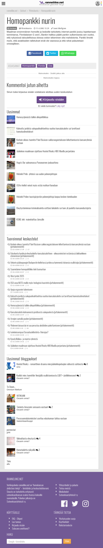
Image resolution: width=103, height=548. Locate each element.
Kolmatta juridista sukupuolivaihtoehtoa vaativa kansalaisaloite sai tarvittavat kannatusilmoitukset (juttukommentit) (49, 297)
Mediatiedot (64, 491)
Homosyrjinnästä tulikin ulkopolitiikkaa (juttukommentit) (32, 305)
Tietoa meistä (64, 488)
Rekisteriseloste (65, 525)
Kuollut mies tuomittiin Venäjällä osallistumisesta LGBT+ (49, 375)
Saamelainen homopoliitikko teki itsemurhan (28, 269)
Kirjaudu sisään (51, 99)
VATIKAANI (21, 395)
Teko (9, 461)
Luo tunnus (16, 522)
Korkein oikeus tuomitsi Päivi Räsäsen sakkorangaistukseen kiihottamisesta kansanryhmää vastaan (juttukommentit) (50, 246)
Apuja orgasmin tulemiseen (21, 289)
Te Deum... (11, 387)
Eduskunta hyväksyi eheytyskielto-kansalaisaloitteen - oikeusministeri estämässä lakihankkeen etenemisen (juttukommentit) (48, 255)
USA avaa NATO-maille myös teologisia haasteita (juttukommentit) (37, 282)
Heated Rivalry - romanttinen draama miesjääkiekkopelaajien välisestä (52, 364)
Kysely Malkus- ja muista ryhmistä (24, 339)
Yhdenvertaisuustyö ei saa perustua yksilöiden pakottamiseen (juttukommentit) (42, 325)
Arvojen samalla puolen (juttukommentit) (26, 318)
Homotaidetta (28, 450)
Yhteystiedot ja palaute (68, 485)
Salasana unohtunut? (21, 528)
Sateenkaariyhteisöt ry (68, 495)
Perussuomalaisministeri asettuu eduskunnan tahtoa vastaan (42, 418)
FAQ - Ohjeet (17, 518)
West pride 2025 (17, 276)
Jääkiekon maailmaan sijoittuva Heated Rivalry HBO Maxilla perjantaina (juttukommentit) (45, 345)
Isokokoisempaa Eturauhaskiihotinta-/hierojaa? (29, 332)
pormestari (11, 429)
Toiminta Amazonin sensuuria (35, 407)
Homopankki (28, 66)
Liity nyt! (61, 106)
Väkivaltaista (28, 438)
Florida (41, 66)
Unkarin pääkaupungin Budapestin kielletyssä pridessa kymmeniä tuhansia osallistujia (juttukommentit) (51, 262)
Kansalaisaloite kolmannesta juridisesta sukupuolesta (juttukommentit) (39, 312)
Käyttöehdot (64, 522)
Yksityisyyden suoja (67, 518)
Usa (50, 66)
